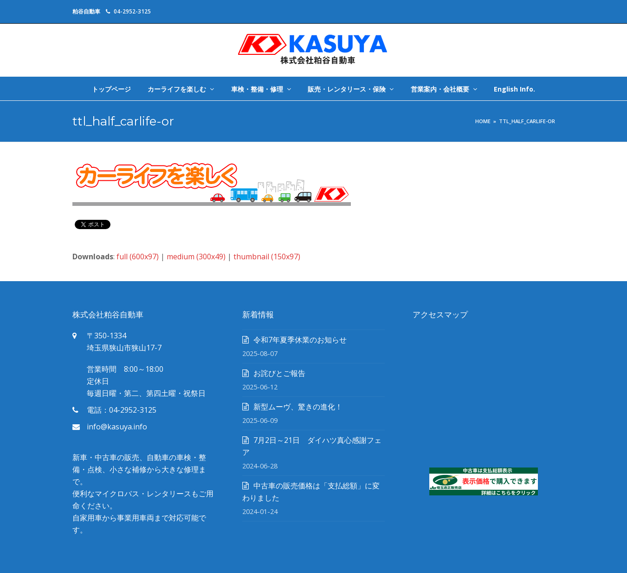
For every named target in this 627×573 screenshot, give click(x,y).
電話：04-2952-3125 (121, 410)
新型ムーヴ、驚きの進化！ (298, 407)
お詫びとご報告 (279, 373)
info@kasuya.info (117, 427)
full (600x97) (137, 256)
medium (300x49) (196, 256)
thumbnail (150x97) (266, 256)
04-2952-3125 (132, 11)
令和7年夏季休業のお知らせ (300, 340)
